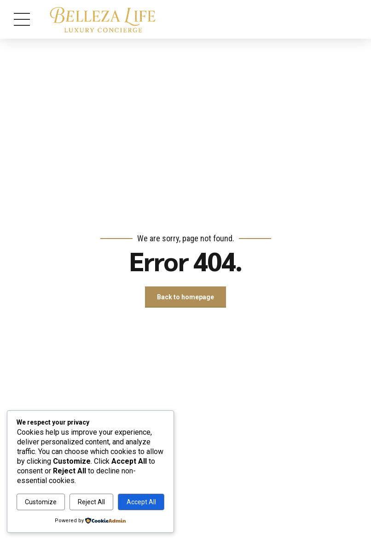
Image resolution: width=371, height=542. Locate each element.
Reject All (91, 502)
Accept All (141, 502)
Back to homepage (185, 297)
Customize (41, 502)
